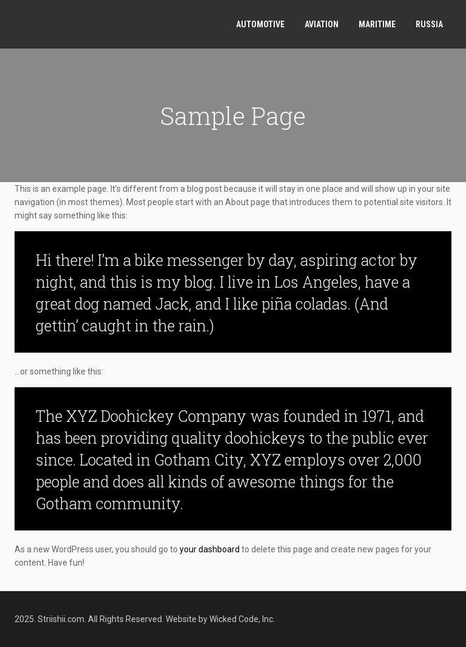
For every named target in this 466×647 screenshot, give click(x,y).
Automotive (260, 24)
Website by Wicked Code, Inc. (220, 619)
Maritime (377, 24)
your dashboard (210, 549)
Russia (429, 24)
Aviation (322, 24)
